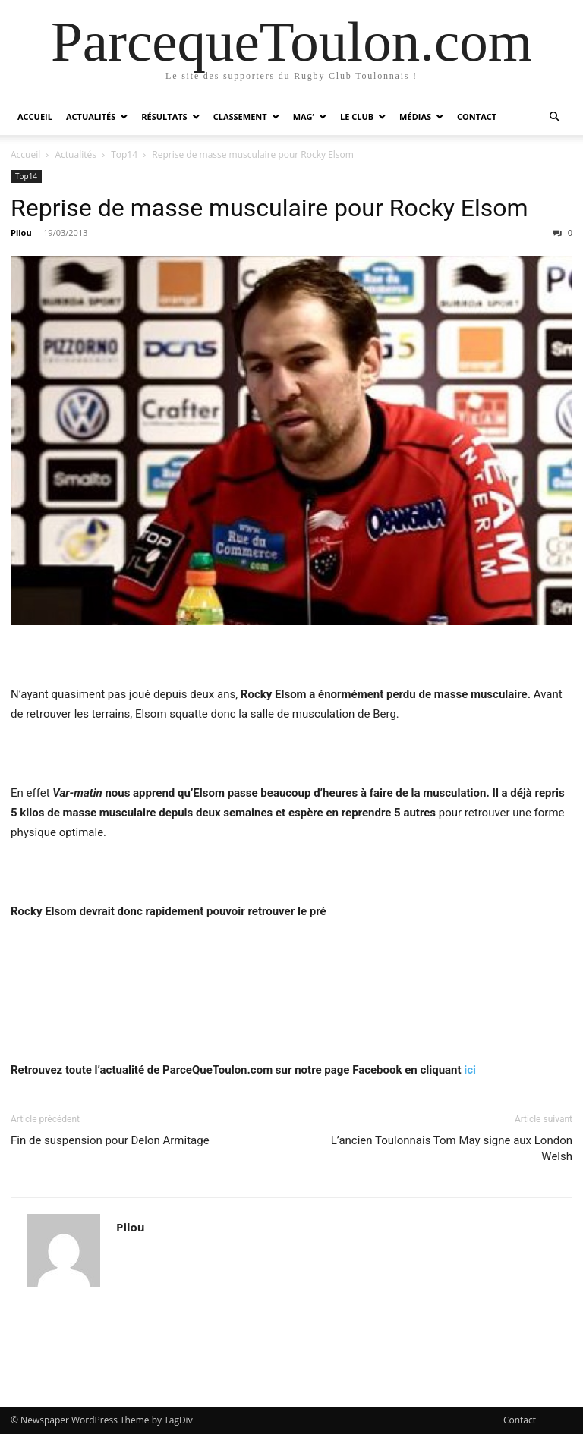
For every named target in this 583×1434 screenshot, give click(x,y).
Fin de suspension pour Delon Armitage (110, 1140)
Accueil (34, 116)
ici (470, 1070)
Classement (240, 116)
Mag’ (303, 116)
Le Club (356, 116)
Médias (415, 116)
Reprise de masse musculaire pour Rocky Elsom (269, 207)
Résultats (164, 116)
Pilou (21, 232)
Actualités (90, 116)
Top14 (124, 154)
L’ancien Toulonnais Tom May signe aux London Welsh (451, 1148)
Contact (476, 116)
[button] (554, 117)
